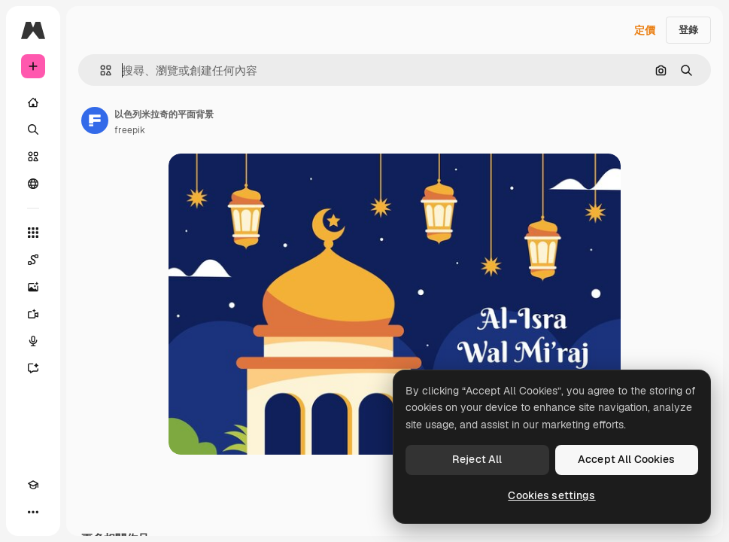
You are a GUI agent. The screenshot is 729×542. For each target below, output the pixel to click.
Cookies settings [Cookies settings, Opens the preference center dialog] (551, 495)
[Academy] (33, 485)
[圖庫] (33, 157)
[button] (99, 70)
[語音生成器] (33, 341)
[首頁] (33, 102)
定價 (644, 30)
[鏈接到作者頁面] (94, 120)
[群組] (33, 184)
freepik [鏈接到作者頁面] (129, 130)
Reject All (477, 459)
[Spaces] (33, 260)
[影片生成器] (33, 314)
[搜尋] (33, 129)
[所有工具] (33, 233)
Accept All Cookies (627, 459)
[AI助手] (33, 368)
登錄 (688, 29)
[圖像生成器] (33, 287)
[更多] (33, 512)
